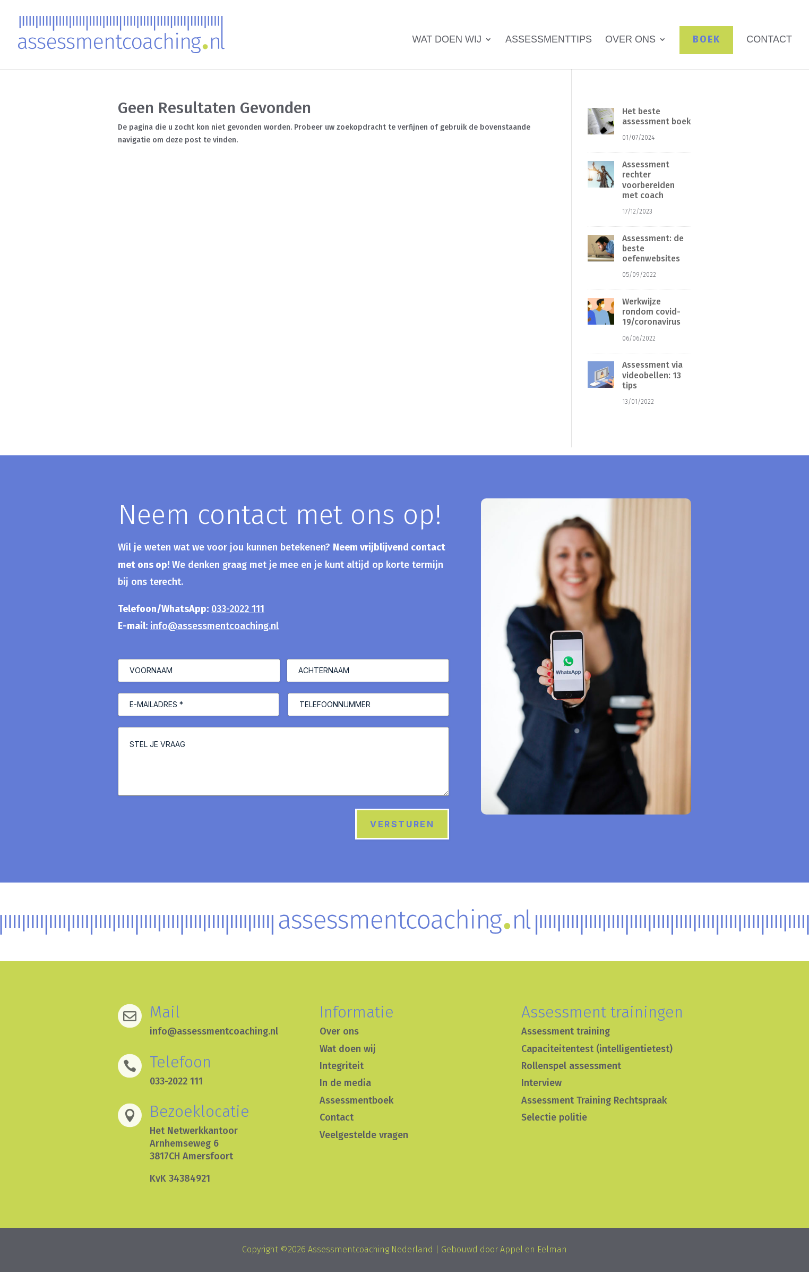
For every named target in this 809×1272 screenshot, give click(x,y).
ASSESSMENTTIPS (548, 40)
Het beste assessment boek (656, 116)
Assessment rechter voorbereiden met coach (648, 179)
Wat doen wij (348, 1049)
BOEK (706, 39)
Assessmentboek (356, 1100)
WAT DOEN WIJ (446, 40)
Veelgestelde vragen (364, 1135)
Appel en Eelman (533, 1249)
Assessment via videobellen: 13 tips (652, 375)
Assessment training (565, 1031)
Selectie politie (554, 1117)
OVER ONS (630, 40)
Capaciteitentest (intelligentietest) (597, 1049)
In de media (345, 1083)
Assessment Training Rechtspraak (594, 1100)
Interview (541, 1083)
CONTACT (769, 40)
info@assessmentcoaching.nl (214, 626)
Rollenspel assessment (571, 1066)
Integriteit (342, 1066)
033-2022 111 (237, 609)
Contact (337, 1117)
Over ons (339, 1031)
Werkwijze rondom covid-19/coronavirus (651, 311)
